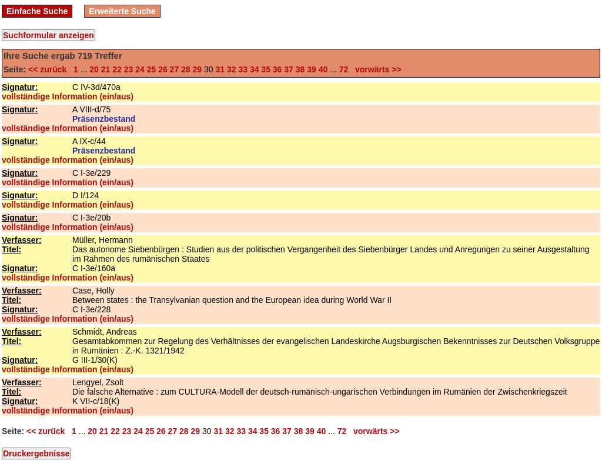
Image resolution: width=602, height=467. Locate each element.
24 (140, 69)
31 (220, 69)
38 (300, 69)
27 (174, 69)
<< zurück (49, 69)
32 (231, 69)
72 (344, 69)
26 (163, 69)
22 (117, 69)
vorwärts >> (375, 69)
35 (265, 69)
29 (197, 69)
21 (106, 69)
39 (311, 69)
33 (243, 69)
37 (288, 69)
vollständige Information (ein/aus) (67, 96)
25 (151, 69)
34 (254, 69)
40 (323, 69)
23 (128, 69)
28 (185, 69)
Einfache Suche (37, 11)
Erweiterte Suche (122, 11)
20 (94, 69)
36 (277, 69)
